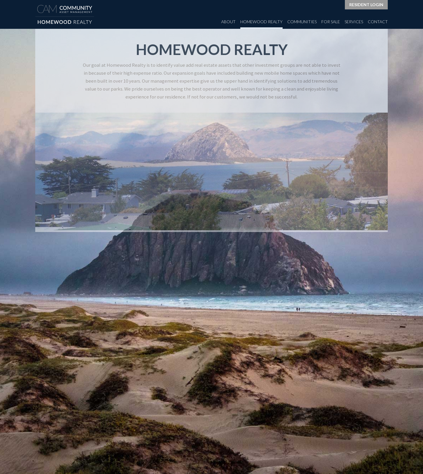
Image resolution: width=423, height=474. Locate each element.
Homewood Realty (261, 21)
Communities (302, 21)
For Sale (330, 21)
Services (354, 21)
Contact (378, 21)
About (228, 21)
